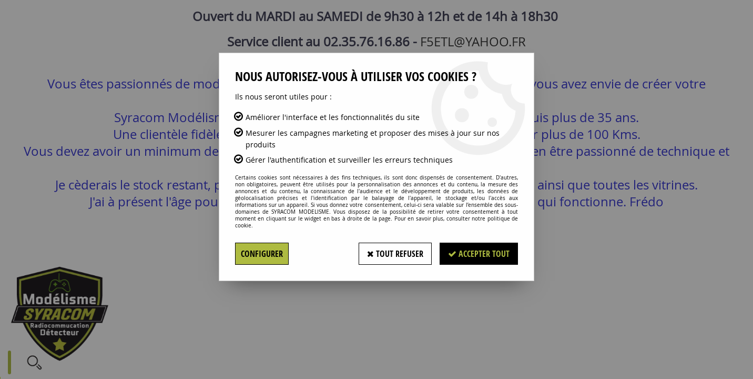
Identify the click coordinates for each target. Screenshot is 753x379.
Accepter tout (479, 254)
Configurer (262, 254)
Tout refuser (395, 254)
